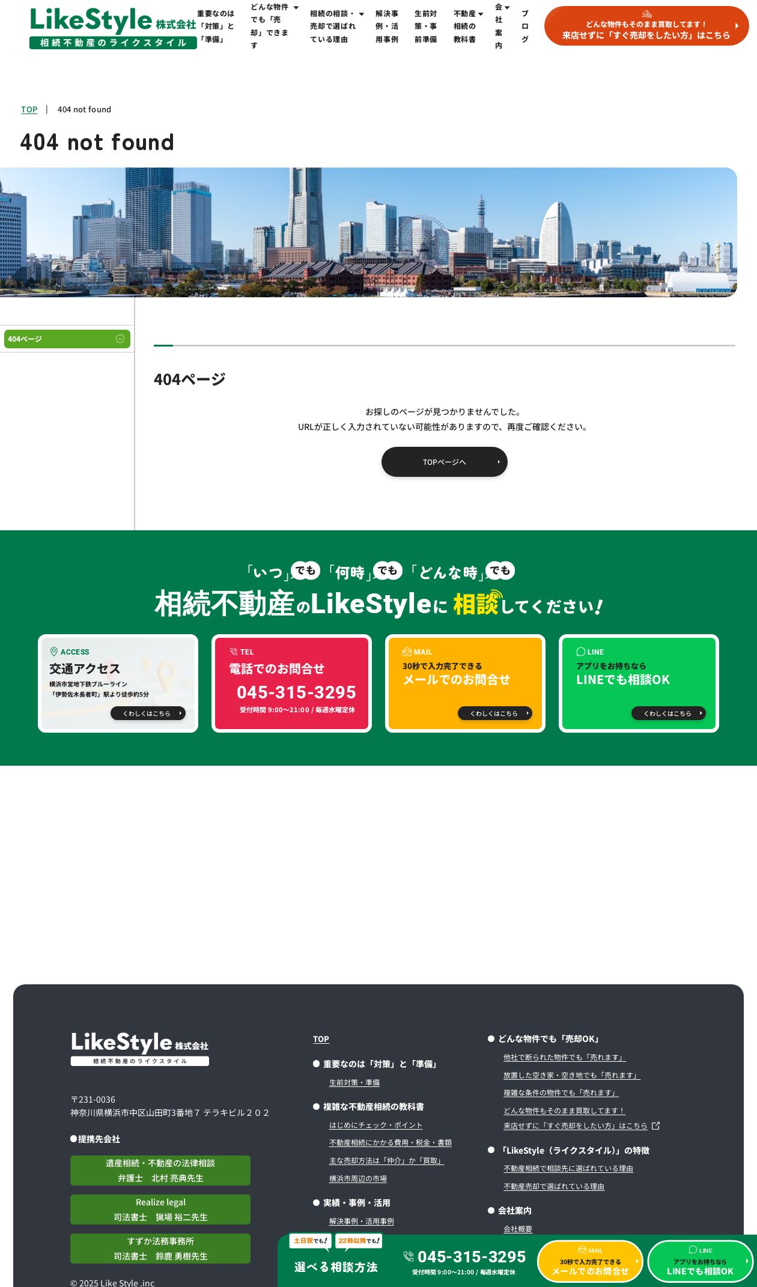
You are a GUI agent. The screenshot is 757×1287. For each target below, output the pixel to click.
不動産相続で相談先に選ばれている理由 (568, 1168)
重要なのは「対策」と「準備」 (216, 26)
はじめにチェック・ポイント (376, 1124)
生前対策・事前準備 (426, 26)
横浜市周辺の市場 (358, 1178)
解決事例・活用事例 (386, 26)
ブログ (525, 26)
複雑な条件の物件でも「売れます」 (561, 1092)
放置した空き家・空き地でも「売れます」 (571, 1075)
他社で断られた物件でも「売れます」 (564, 1057)
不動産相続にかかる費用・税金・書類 (390, 1142)
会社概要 (517, 1228)
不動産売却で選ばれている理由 (553, 1186)
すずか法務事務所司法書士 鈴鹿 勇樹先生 (161, 1248)
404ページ (25, 338)
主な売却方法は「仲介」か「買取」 (387, 1160)
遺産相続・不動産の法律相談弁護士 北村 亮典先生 (160, 1170)
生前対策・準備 (354, 1082)
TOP (29, 109)
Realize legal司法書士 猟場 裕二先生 (161, 1209)
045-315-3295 (472, 1257)
